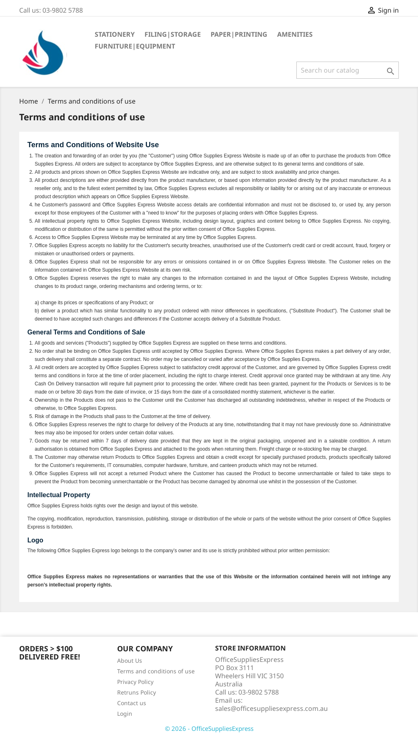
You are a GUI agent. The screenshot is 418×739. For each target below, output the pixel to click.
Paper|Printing (239, 34)
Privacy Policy (135, 682)
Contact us (131, 703)
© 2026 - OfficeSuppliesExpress (209, 728)
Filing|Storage (173, 34)
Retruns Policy (136, 692)
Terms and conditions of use (156, 671)
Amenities (295, 34)
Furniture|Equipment (135, 46)
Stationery (115, 34)
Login (124, 713)
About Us (129, 660)
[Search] (347, 70)
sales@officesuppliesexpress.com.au (271, 708)
